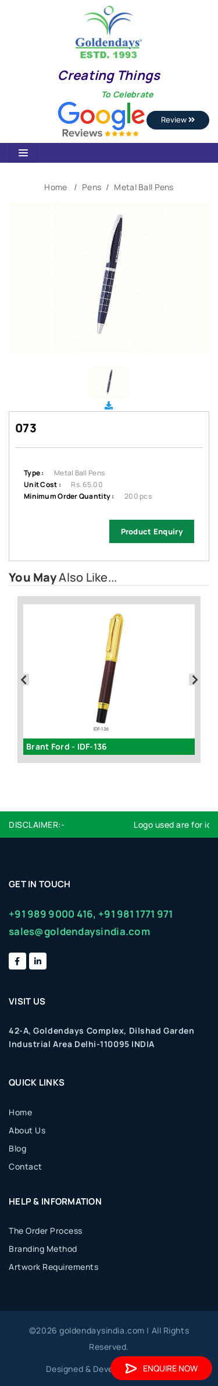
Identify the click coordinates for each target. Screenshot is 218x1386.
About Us (27, 1130)
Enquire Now (161, 1368)
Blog (17, 1148)
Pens (91, 186)
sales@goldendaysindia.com (79, 931)
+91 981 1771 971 (135, 914)
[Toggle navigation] (23, 153)
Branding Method (43, 1248)
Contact (25, 1166)
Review (178, 119)
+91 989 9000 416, (53, 914)
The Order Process (46, 1230)
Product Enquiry (152, 531)
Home (55, 186)
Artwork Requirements (53, 1266)
